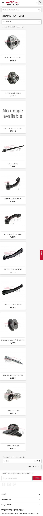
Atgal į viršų (33, 466)
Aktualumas (21, 22)
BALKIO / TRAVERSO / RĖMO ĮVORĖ (12, 340)
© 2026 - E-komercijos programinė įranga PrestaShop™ (20, 513)
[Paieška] (21, 10)
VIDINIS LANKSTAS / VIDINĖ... (13, 128)
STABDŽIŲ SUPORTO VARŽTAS (13, 375)
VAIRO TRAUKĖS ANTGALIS (13, 199)
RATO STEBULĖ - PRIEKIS (13, 58)
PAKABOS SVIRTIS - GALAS (13, 269)
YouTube (9, 484)
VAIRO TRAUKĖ (13, 163)
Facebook (3, 484)
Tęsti (38, 461)
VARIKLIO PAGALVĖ (13, 410)
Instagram (14, 484)
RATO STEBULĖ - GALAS (13, 93)
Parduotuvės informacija (12, 510)
